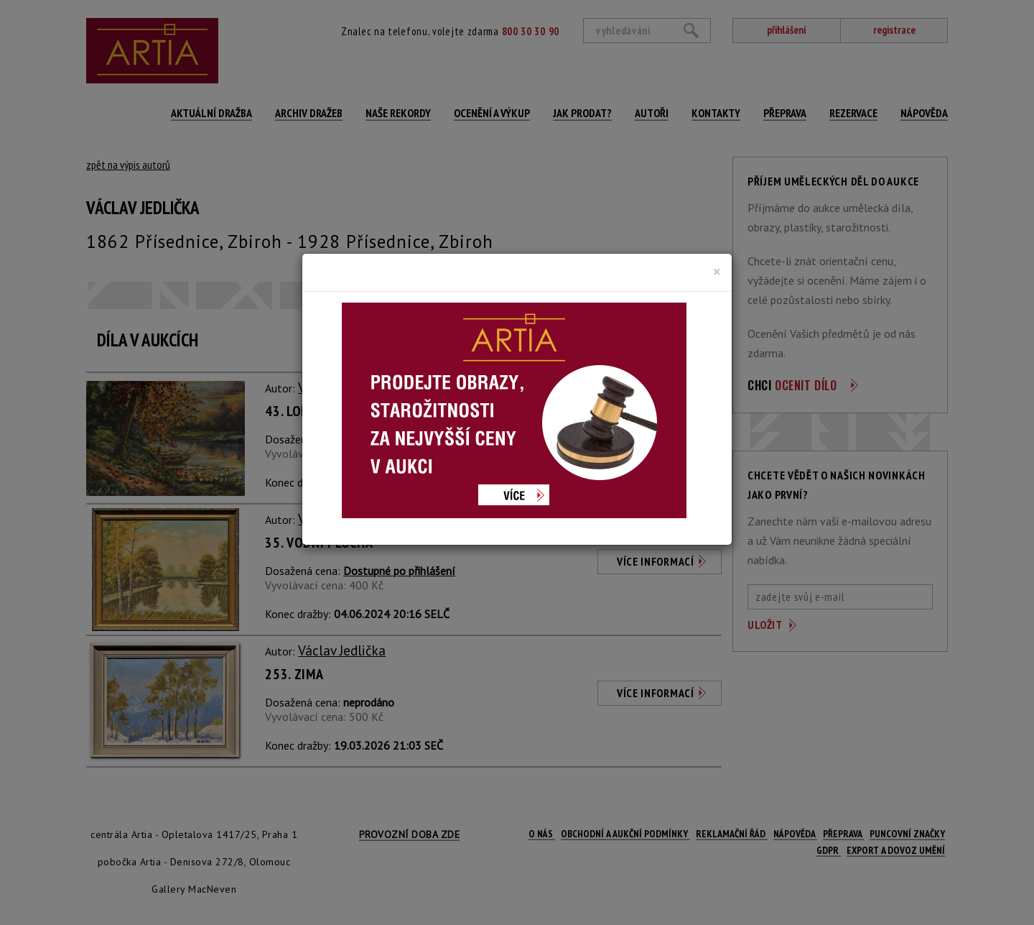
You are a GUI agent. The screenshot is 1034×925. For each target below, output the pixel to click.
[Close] (717, 271)
